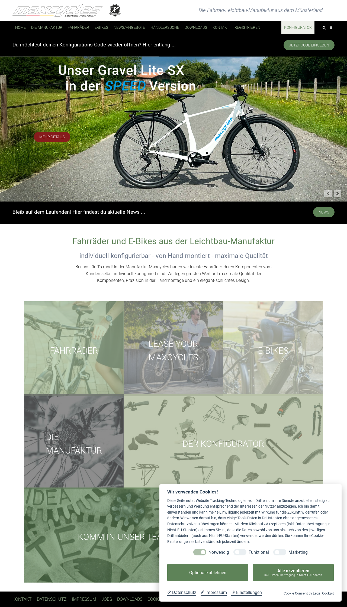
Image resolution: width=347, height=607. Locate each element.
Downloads (129, 599)
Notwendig (218, 552)
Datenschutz (52, 599)
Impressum (84, 599)
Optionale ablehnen (207, 572)
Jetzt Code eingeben (309, 45)
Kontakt (22, 599)
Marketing (298, 552)
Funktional (259, 552)
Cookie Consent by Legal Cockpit (309, 593)
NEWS (324, 212)
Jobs (106, 599)
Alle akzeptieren (293, 572)
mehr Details (52, 137)
